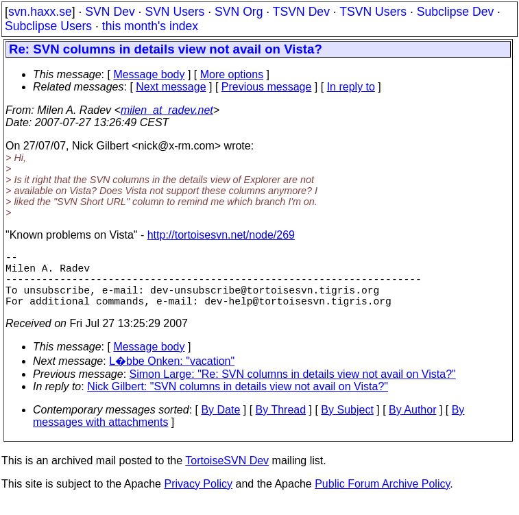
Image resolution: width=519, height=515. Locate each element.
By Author (412, 423)
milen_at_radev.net (167, 110)
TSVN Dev (301, 12)
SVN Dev (109, 12)
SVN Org (239, 12)
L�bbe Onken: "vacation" (171, 375)
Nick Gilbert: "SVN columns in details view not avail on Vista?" (237, 400)
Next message (171, 87)
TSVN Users (373, 12)
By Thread (281, 423)
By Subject (347, 423)
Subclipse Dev (455, 12)
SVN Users (174, 12)
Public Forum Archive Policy (382, 497)
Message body (148, 74)
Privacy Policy (198, 497)
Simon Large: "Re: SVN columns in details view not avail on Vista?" (293, 388)
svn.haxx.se (40, 12)
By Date (220, 423)
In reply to (351, 87)
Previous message (266, 87)
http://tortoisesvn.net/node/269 (221, 235)
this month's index (150, 26)
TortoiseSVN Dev (227, 474)
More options (232, 74)
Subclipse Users (48, 26)
